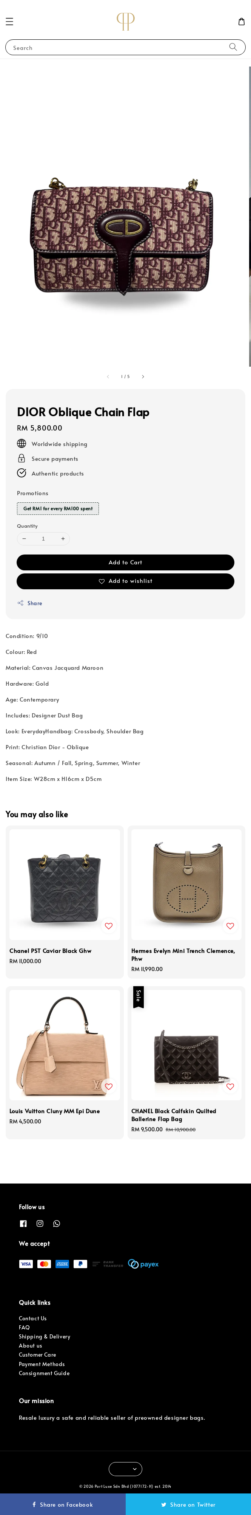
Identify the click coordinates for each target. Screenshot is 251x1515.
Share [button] (29, 603)
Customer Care (37, 1354)
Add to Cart (125, 562)
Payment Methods (42, 1364)
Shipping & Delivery (44, 1336)
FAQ (24, 1327)
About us (30, 1345)
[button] (9, 21)
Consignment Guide (44, 1373)
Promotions (33, 493)
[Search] (233, 47)
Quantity (27, 525)
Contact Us (33, 1318)
